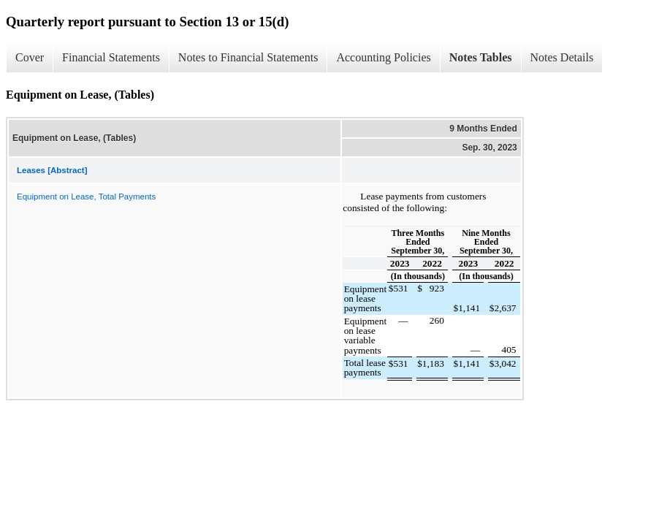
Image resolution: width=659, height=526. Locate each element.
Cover (29, 57)
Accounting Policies (383, 57)
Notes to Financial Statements (248, 57)
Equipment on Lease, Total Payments (86, 196)
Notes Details (562, 57)
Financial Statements (111, 57)
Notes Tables (480, 57)
